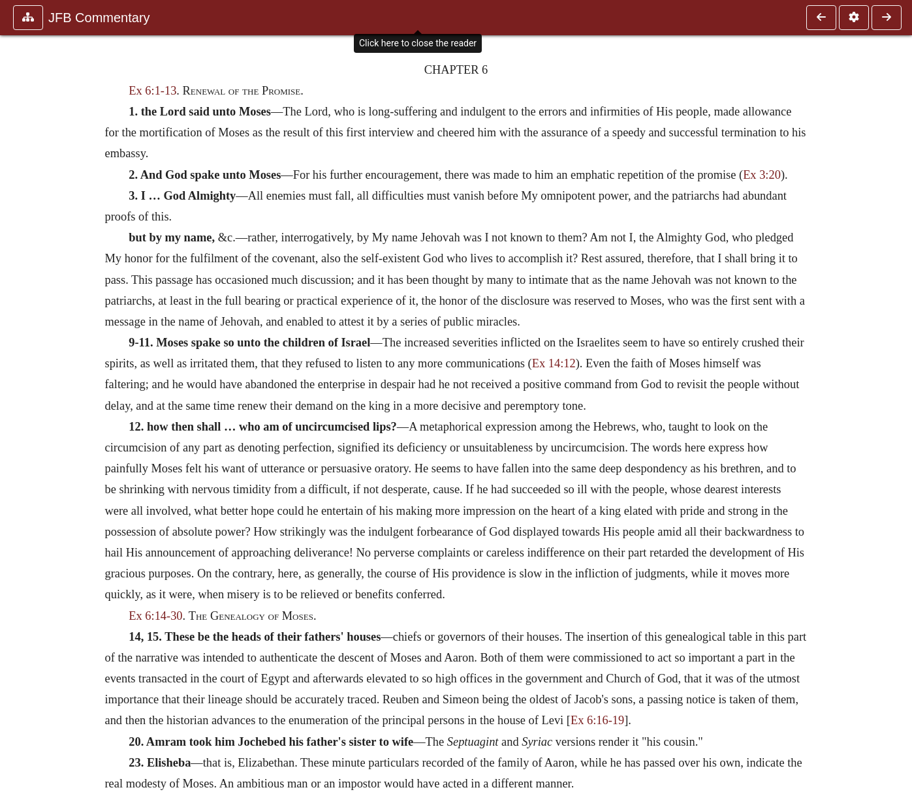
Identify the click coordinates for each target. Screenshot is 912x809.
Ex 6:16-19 (597, 720)
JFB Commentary (99, 17)
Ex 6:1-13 (152, 90)
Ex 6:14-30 (155, 615)
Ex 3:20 (762, 174)
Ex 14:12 (554, 363)
